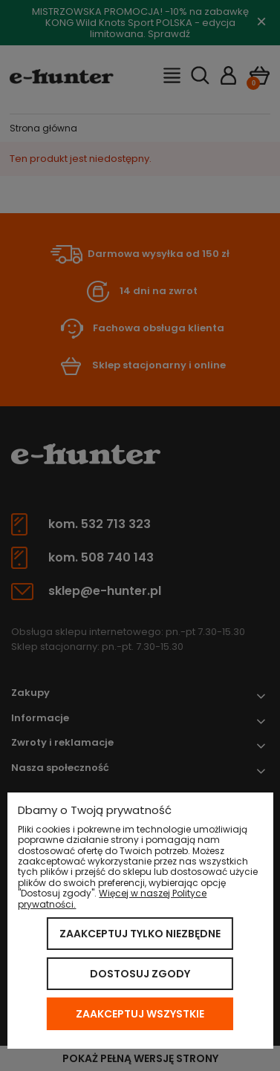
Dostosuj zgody (140, 973)
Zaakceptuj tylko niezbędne (140, 933)
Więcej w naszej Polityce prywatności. (112, 898)
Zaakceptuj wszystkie (140, 1013)
